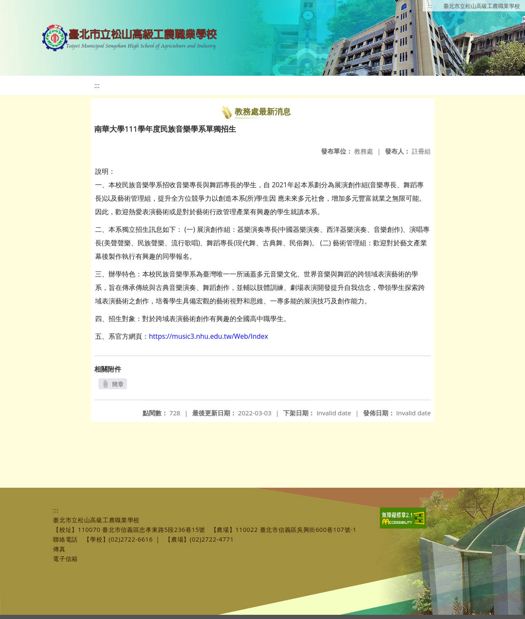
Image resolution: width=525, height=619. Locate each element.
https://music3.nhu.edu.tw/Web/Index (208, 336)
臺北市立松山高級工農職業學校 (481, 6)
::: (430, 6)
